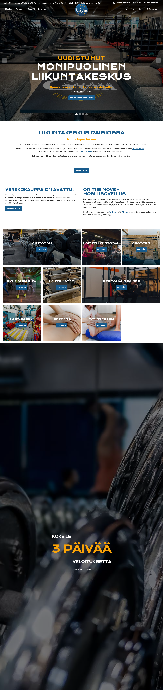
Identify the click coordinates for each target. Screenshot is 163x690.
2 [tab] (79, 114)
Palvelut (19, 9)
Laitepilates (43, 9)
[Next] (158, 60)
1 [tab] (76, 114)
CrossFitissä (138, 149)
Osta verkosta (152, 9)
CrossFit (31, 9)
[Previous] (4, 60)
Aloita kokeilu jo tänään (81, 98)
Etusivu (8, 9)
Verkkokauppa (13, 208)
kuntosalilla (86, 151)
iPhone (125, 212)
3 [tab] (83, 114)
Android (112, 212)
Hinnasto (123, 9)
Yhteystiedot (136, 9)
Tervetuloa (81, 170)
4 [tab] (86, 114)
